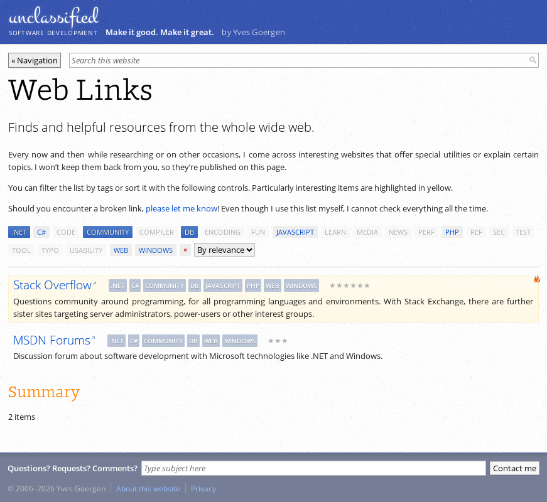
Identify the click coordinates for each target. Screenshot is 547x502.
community (108, 232)
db (189, 232)
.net (19, 232)
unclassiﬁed (53, 17)
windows (156, 250)
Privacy (203, 488)
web (121, 250)
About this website (148, 488)
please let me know (181, 208)
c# (41, 232)
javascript (295, 232)
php (452, 232)
